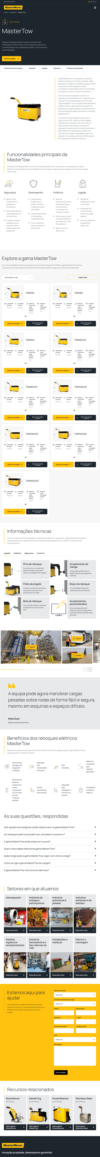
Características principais (13, 68)
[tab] (7, 553)
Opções (44, 68)
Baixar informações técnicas (35, 323)
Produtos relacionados (75, 68)
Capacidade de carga (11, 277)
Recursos (57, 68)
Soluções (32, 68)
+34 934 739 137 (10, 1)
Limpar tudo (82, 277)
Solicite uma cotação (14, 323)
